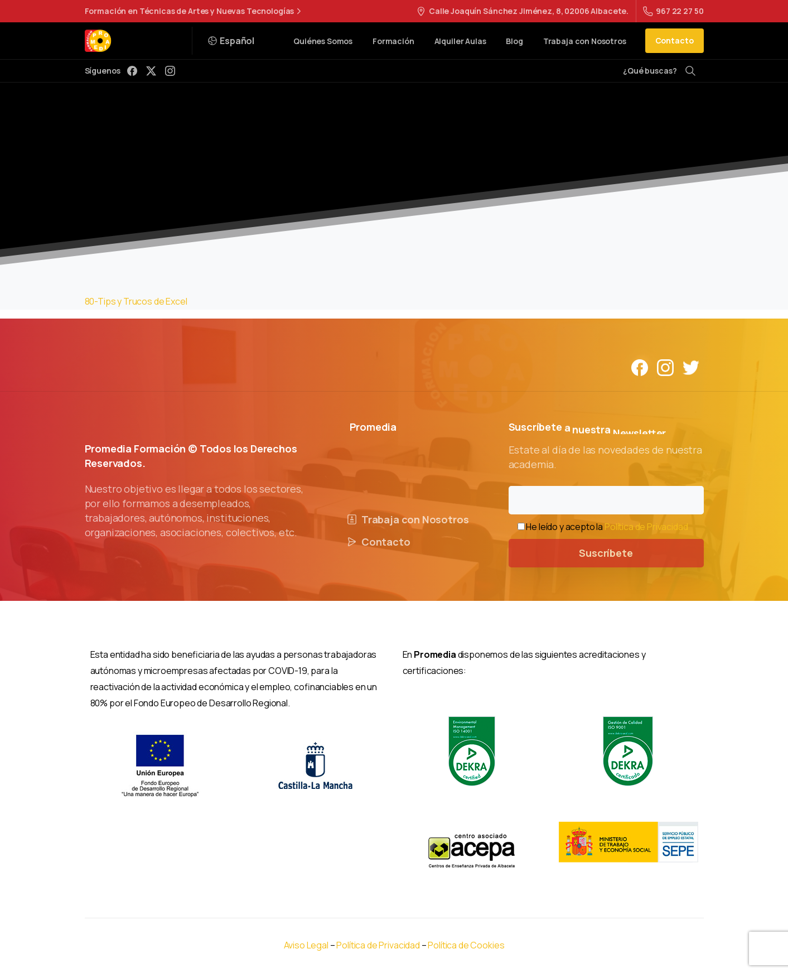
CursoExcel (346, 167)
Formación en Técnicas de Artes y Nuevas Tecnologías (194, 11)
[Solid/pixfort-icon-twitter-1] (691, 367)
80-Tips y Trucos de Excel (136, 301)
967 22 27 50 (673, 11)
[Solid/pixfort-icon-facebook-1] (639, 367)
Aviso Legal (306, 945)
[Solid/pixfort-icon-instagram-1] (665, 367)
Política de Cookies (466, 945)
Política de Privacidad (646, 527)
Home (300, 167)
